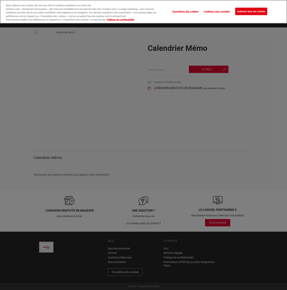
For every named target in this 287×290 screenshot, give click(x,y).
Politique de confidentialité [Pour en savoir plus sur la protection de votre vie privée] (120, 14)
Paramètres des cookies (185, 5)
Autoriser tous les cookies (251, 5)
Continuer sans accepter (217, 5)
